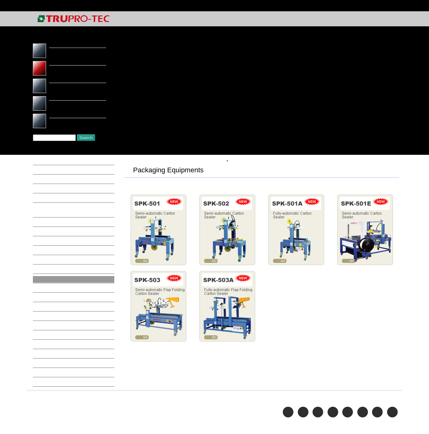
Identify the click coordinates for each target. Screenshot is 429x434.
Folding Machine (56, 245)
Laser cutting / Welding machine (72, 264)
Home (392, 5)
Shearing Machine (57, 352)
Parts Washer (53, 293)
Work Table (51, 391)
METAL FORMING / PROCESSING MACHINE (302, 161)
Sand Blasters (53, 342)
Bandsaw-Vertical (57, 200)
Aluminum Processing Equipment (72, 162)
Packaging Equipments (62, 284)
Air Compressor (55, 171)
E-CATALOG (360, 19)
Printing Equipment (59, 313)
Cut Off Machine (56, 225)
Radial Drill (51, 332)
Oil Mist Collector (58, 274)
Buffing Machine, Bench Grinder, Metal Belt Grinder (72, 213)
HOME (233, 161)
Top (248, 161)
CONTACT (389, 19)
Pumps (46, 323)
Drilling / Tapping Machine (66, 235)
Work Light (51, 381)
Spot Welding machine (62, 361)
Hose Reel (49, 255)
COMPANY (298, 19)
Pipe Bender (52, 303)
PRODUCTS (328, 19)
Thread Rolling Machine (64, 371)
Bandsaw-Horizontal (60, 191)
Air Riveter (50, 181)
